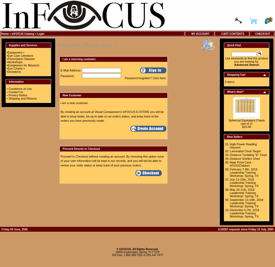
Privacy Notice (18, 95)
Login (40, 33)
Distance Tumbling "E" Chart (248, 155)
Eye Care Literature (20, 55)
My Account (199, 33)
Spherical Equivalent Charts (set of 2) (246, 122)
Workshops (15, 62)
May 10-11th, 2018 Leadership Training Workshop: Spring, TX (244, 193)
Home (5, 33)
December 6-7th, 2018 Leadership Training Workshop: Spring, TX (244, 213)
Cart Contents (232, 33)
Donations (14, 71)
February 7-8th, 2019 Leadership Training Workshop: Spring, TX (244, 172)
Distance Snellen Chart (245, 158)
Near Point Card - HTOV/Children (241, 164)
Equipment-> (16, 52)
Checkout (262, 33)
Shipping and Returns (23, 98)
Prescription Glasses (21, 58)
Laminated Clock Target (245, 151)
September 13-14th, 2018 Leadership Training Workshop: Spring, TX (246, 203)
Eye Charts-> (16, 68)
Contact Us (16, 92)
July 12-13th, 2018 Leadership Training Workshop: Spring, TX (244, 183)
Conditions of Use (20, 88)
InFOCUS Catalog (23, 33)
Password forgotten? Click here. (146, 78)
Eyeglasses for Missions (23, 65)
